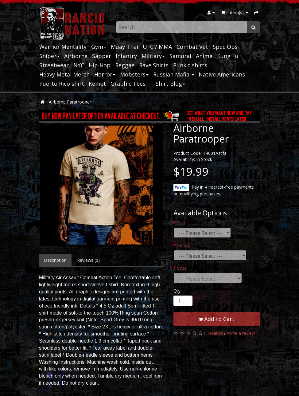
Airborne (75, 56)
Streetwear (54, 65)
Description (55, 260)
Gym (98, 47)
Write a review (241, 333)
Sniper (49, 56)
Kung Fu (228, 56)
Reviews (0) (88, 260)
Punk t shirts (190, 65)
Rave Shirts (154, 65)
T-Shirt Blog (167, 83)
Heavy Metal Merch (64, 74)
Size (181, 222)
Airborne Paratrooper (70, 102)
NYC (78, 65)
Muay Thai (124, 47)
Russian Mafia (173, 74)
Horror (104, 74)
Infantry (126, 56)
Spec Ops (225, 47)
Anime (204, 56)
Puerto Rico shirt (61, 83)
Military (153, 56)
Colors (183, 245)
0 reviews (213, 333)
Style (182, 268)
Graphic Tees (128, 83)
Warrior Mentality (63, 47)
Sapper (101, 56)
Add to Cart (217, 319)
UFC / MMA (157, 47)
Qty (177, 291)
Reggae (124, 65)
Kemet (97, 83)
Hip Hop (100, 65)
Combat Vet (192, 47)
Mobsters (134, 74)
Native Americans (222, 74)
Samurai (180, 56)
